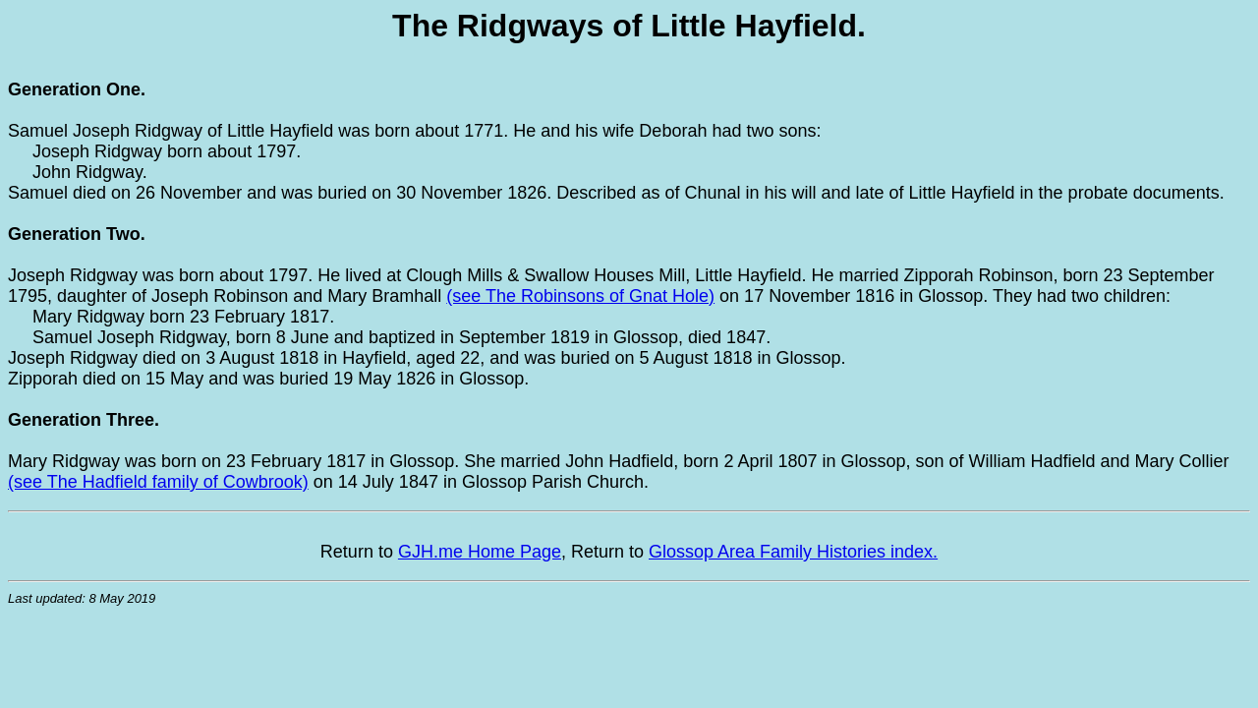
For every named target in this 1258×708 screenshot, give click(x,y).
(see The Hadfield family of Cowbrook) (158, 482)
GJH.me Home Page (479, 551)
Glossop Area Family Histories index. (793, 551)
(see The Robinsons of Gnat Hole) (580, 296)
